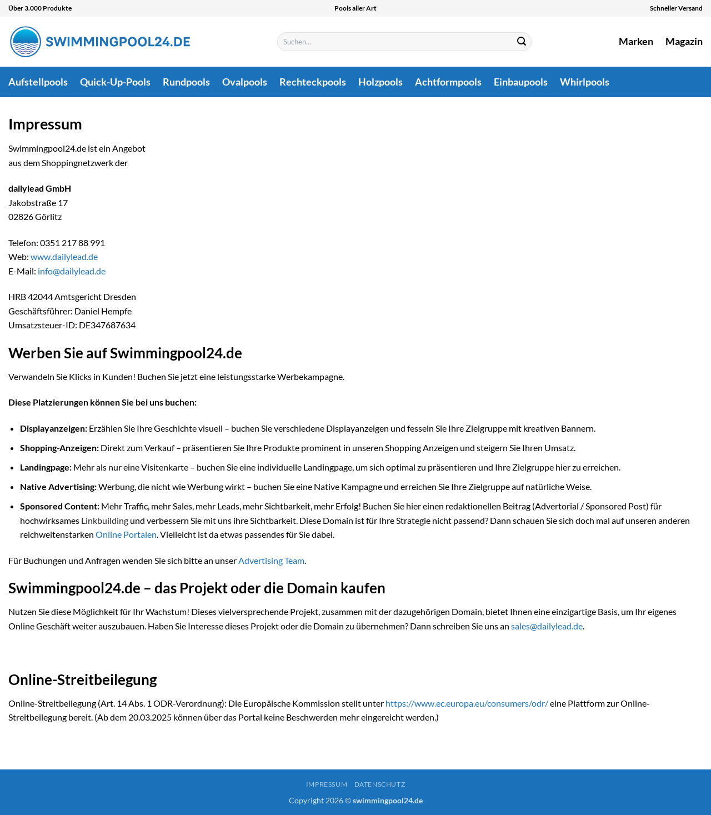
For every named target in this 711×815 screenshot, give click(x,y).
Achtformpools (448, 82)
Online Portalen (126, 534)
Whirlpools (584, 82)
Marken (636, 41)
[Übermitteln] (521, 41)
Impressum (327, 784)
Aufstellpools (38, 82)
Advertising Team (271, 560)
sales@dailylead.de (547, 626)
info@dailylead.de (72, 271)
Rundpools (186, 82)
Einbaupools (521, 82)
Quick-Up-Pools (115, 82)
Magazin (684, 41)
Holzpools (380, 82)
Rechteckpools (312, 82)
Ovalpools (244, 82)
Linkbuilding (104, 520)
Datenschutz (379, 784)
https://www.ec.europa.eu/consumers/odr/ (466, 703)
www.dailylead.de (64, 256)
